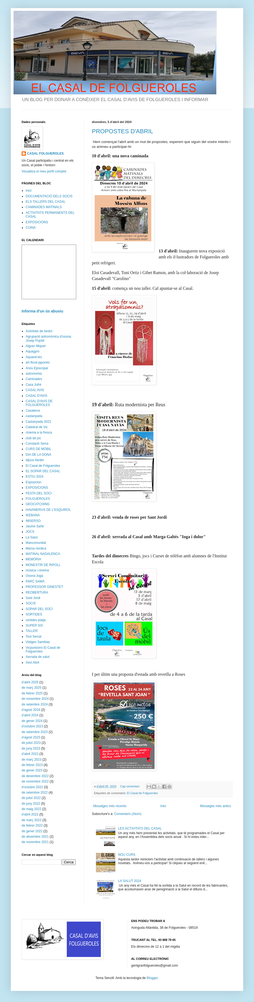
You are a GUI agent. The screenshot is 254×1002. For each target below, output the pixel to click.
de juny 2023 (31, 748)
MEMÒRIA (33, 559)
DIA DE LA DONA (38, 455)
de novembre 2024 (35, 699)
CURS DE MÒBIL (38, 449)
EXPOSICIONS (37, 222)
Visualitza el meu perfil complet (44, 171)
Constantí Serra (37, 443)
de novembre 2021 (35, 842)
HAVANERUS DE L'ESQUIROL (48, 510)
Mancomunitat (36, 543)
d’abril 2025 (30, 682)
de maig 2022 (31, 809)
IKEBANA (33, 515)
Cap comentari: (130, 786)
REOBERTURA (37, 592)
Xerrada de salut (37, 657)
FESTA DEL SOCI (39, 493)
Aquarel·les (34, 357)
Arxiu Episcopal (37, 368)
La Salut (32, 537)
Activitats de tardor (39, 331)
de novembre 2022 (35, 781)
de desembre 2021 (35, 836)
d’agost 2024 (31, 710)
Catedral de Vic (37, 427)
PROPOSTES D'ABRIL (122, 131)
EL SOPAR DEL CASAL (43, 471)
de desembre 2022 (35, 776)
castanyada (34, 416)
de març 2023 (31, 759)
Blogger (152, 978)
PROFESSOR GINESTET (44, 587)
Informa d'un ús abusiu (42, 311)
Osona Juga (34, 576)
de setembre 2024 (35, 704)
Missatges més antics (215, 806)
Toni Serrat (33, 636)
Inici (163, 806)
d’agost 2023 (31, 737)
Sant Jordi (33, 598)
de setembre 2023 (35, 732)
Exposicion (33, 482)
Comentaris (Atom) (127, 814)
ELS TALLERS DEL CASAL (45, 202)
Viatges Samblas (38, 642)
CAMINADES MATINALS (44, 207)
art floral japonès (38, 362)
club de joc (33, 438)
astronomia (34, 373)
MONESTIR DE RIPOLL (43, 565)
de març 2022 (31, 820)
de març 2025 (31, 688)
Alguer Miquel (35, 346)
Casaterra (33, 410)
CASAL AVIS (35, 390)
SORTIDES (34, 614)
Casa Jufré (33, 385)
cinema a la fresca (39, 432)
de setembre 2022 (35, 792)
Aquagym (32, 351)
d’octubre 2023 (32, 726)
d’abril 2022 (30, 814)
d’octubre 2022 (32, 787)
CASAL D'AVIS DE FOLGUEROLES (39, 403)
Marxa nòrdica (36, 548)
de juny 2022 (31, 803)
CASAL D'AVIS (36, 396)
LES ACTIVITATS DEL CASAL (140, 828)
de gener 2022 (32, 831)
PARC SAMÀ (35, 581)
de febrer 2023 (32, 765)
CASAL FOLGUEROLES (45, 153)
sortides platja (36, 620)
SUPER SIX (34, 625)
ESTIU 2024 (34, 476)
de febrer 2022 (32, 825)
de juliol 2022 (31, 798)
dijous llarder (35, 460)
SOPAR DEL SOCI (39, 609)
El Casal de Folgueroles (142, 793)
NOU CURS (126, 855)
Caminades (34, 379)
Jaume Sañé (35, 526)
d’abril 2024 (30, 715)
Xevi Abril (32, 662)
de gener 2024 (32, 721)
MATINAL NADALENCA (43, 554)
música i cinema (37, 570)
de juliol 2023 (31, 743)
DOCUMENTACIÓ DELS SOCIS (49, 196)
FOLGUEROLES (38, 499)
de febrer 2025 (32, 693)
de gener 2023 (32, 770)
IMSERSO (33, 521)
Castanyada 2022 (38, 422)
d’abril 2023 (30, 754)
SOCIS (31, 603)
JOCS (30, 532)
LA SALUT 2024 (129, 881)
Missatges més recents (109, 806)
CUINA (31, 227)
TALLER (32, 631)
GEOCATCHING (37, 504)
